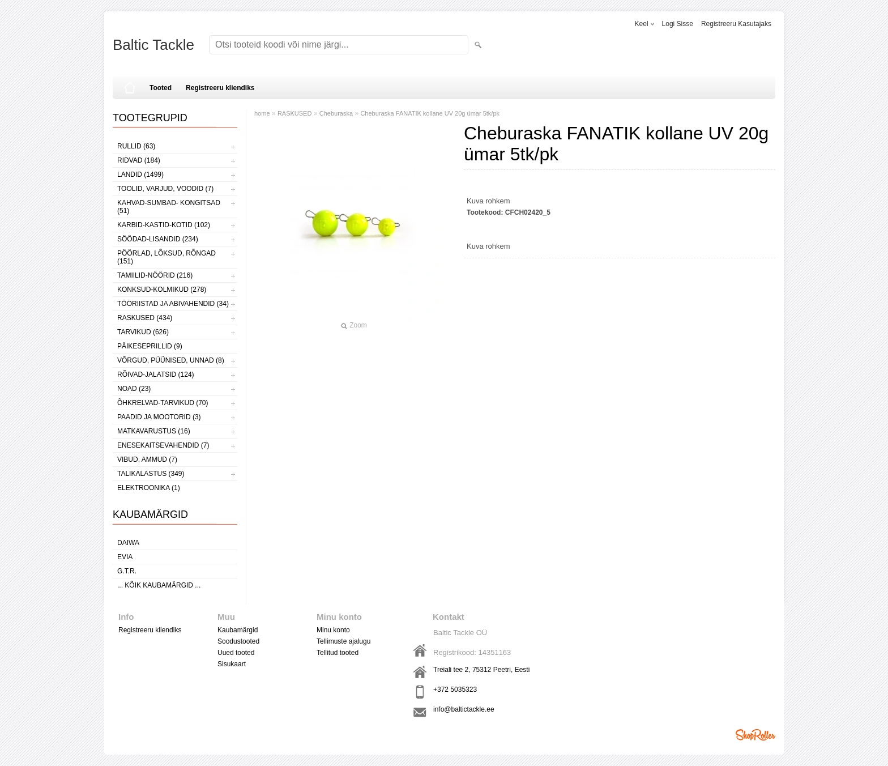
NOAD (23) (134, 389)
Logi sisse (677, 24)
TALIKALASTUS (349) (151, 474)
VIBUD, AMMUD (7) (147, 459)
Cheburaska (336, 113)
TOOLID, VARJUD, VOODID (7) (165, 189)
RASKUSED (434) (144, 318)
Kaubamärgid (237, 630)
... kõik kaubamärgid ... (158, 585)
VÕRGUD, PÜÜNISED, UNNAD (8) (170, 360)
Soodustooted (238, 641)
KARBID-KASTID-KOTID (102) (163, 225)
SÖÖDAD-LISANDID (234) (157, 239)
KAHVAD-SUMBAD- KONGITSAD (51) (168, 207)
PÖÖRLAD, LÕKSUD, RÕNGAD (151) (166, 257)
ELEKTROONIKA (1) (148, 488)
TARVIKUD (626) (143, 332)
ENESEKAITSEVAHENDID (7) (163, 445)
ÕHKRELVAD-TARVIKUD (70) (162, 403)
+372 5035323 (455, 689)
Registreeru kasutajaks (736, 24)
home (262, 113)
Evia (125, 557)
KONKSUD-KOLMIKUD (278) (161, 289)
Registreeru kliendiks (220, 88)
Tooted (161, 88)
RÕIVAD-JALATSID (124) (155, 374)
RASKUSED (295, 113)
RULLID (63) (136, 146)
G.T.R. (126, 571)
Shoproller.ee (755, 735)
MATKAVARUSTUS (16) (153, 431)
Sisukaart (231, 664)
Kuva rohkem (488, 201)
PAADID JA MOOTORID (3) (159, 417)
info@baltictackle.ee (463, 709)
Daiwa (128, 543)
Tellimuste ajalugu (343, 641)
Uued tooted (235, 653)
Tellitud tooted (337, 653)
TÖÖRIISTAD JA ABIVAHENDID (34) (173, 304)
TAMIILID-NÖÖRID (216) (155, 275)
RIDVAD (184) (138, 160)
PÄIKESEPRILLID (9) (149, 346)
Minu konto (333, 630)
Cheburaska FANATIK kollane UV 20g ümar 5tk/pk (430, 113)
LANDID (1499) (140, 174)
